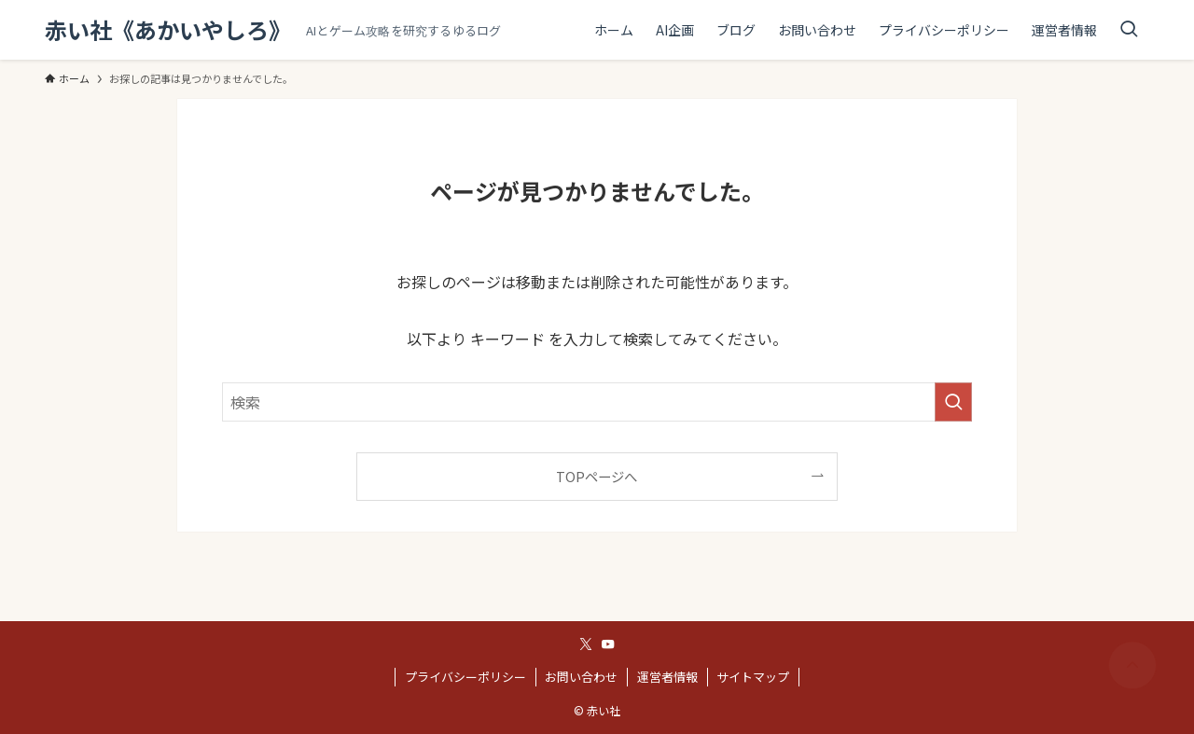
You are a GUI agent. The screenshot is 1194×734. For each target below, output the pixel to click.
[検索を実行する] (953, 402)
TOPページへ (596, 476)
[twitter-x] (585, 644)
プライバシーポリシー (465, 677)
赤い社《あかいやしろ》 (168, 30)
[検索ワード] (597, 402)
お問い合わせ (581, 677)
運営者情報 (667, 677)
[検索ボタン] (1128, 30)
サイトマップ (752, 677)
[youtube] (608, 644)
